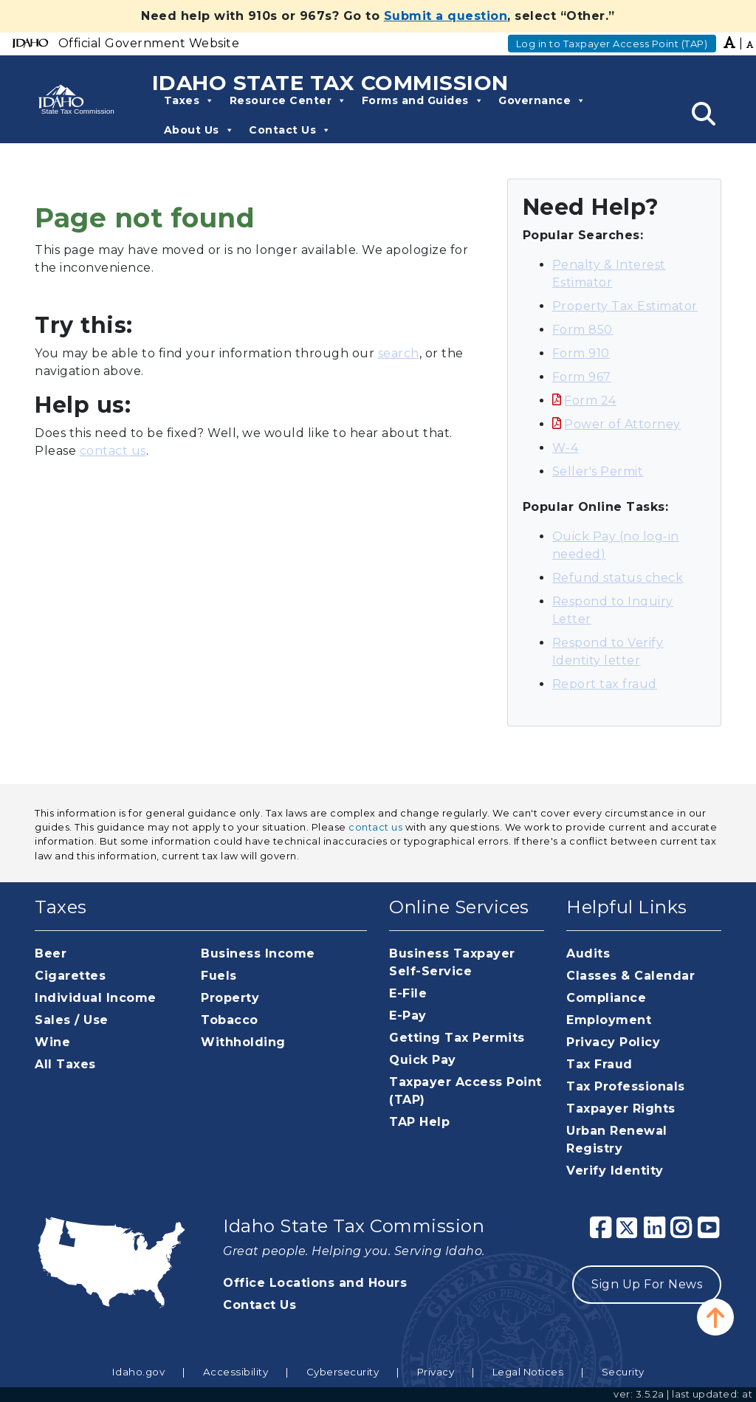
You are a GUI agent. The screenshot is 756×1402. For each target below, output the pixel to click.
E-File (408, 993)
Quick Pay (422, 1060)
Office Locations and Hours (315, 1283)
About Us (199, 130)
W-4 (565, 448)
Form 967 (581, 377)
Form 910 (581, 353)
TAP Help (419, 1122)
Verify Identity (615, 1171)
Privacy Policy (613, 1042)
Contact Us (290, 130)
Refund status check (618, 578)
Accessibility (236, 1372)
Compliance (606, 998)
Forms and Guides (423, 100)
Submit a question (446, 16)
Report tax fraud (604, 684)
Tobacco (229, 1020)
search (398, 353)
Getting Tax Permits (457, 1038)
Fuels (219, 976)
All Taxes (65, 1064)
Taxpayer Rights (621, 1109)
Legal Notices (528, 1372)
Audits (588, 953)
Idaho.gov (138, 1372)
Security (623, 1372)
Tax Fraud (599, 1064)
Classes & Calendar (630, 976)
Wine (52, 1042)
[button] (715, 1317)
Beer (50, 953)
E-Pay (408, 1015)
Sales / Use (72, 1020)
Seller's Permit (598, 471)
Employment (608, 1020)
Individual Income (96, 998)
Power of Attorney (622, 424)
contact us (113, 451)
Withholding (243, 1042)
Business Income (258, 953)
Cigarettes (70, 976)
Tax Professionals (625, 1086)
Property (230, 998)
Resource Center (288, 100)
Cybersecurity (342, 1372)
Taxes (189, 100)
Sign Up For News (646, 1284)
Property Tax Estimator (625, 306)
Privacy (436, 1372)
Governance (542, 100)
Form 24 (590, 401)
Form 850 (582, 330)
